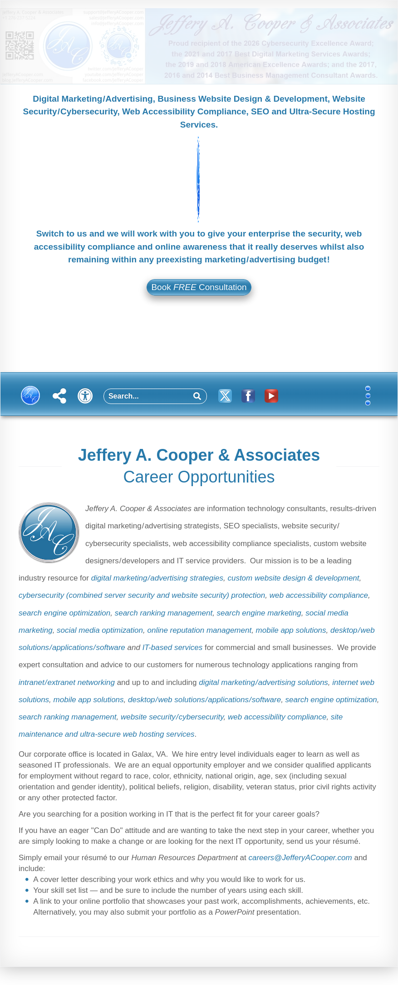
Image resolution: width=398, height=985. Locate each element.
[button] (372, 399)
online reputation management (199, 630)
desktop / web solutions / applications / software (204, 699)
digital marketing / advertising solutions (263, 682)
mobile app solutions (291, 630)
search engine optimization (64, 613)
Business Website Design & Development (242, 98)
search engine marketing (259, 613)
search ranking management (163, 613)
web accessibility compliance (319, 595)
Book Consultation (198, 287)
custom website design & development (293, 578)
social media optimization (100, 630)
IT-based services (172, 647)
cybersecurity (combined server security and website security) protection (142, 595)
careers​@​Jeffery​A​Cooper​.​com (300, 857)
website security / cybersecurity (172, 717)
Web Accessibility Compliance (184, 111)
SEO (260, 111)
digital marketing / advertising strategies (157, 578)
